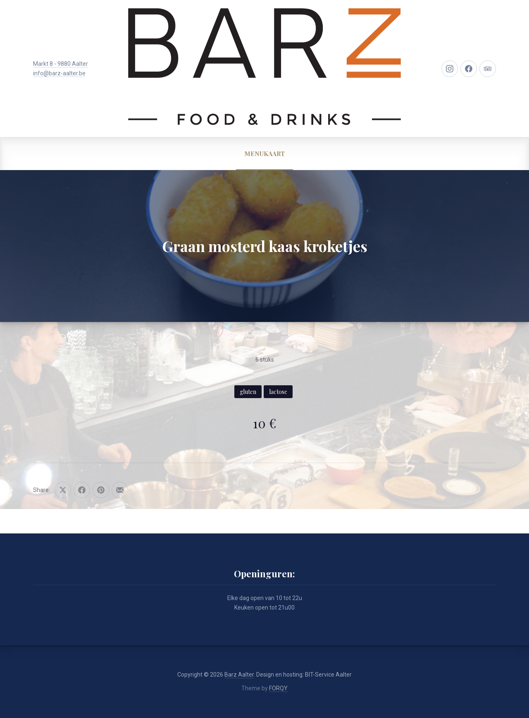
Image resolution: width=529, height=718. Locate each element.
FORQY (278, 688)
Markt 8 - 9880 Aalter (60, 63)
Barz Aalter (239, 674)
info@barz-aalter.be (59, 73)
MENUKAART (264, 153)
